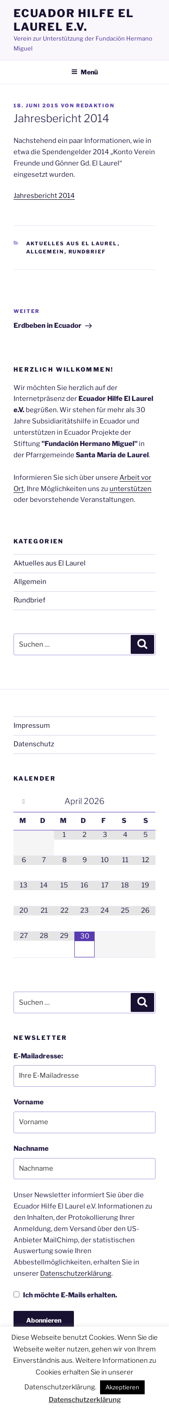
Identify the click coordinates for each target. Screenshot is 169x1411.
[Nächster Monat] (145, 801)
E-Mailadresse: (38, 1056)
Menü (84, 72)
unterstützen (130, 489)
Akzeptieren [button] (122, 1387)
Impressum (32, 726)
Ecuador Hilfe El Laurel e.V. (74, 20)
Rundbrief (87, 251)
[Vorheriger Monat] (24, 801)
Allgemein (45, 251)
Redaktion (95, 105)
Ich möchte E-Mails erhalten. (65, 1295)
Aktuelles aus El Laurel (72, 243)
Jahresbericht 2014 (44, 196)
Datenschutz (34, 744)
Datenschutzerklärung (75, 1273)
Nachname (31, 1148)
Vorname (29, 1102)
